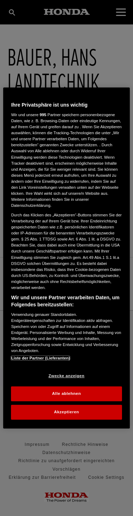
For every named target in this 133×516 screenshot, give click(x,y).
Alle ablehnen (66, 394)
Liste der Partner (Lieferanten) (40, 358)
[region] (66, 258)
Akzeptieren (66, 412)
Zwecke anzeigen (66, 376)
